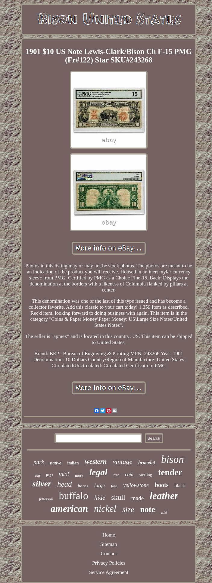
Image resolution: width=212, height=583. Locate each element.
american (69, 508)
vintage (122, 461)
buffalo (74, 495)
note (147, 509)
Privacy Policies (108, 563)
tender (170, 472)
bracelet (146, 462)
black (180, 485)
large (99, 485)
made (137, 498)
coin (129, 474)
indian (73, 463)
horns (83, 485)
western (96, 461)
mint (64, 474)
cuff (37, 475)
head (64, 484)
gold (164, 512)
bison (172, 459)
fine (114, 486)
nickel (105, 508)
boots (162, 485)
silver (42, 483)
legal (98, 472)
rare (116, 475)
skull (118, 497)
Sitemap (108, 544)
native (55, 462)
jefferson (46, 499)
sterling (145, 475)
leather (164, 495)
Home (108, 535)
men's (79, 475)
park (38, 462)
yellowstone (136, 485)
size (128, 509)
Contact (109, 553)
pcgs (49, 475)
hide (99, 497)
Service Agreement (108, 572)
